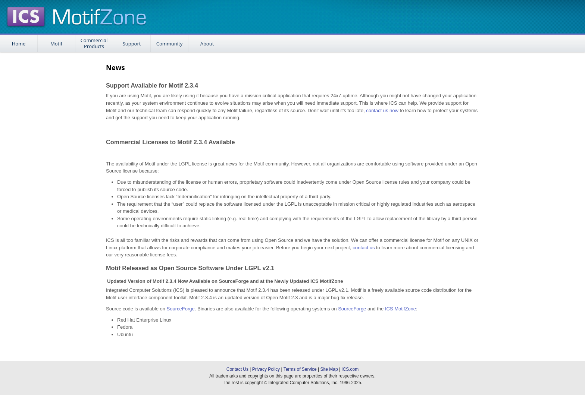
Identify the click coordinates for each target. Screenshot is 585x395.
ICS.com (350, 369)
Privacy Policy (266, 369)
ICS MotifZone (400, 309)
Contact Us (237, 369)
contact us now (382, 110)
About (207, 43)
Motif (56, 43)
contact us (364, 247)
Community (169, 43)
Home (19, 43)
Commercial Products (94, 43)
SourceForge (181, 309)
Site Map (329, 369)
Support (132, 43)
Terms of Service (300, 369)
